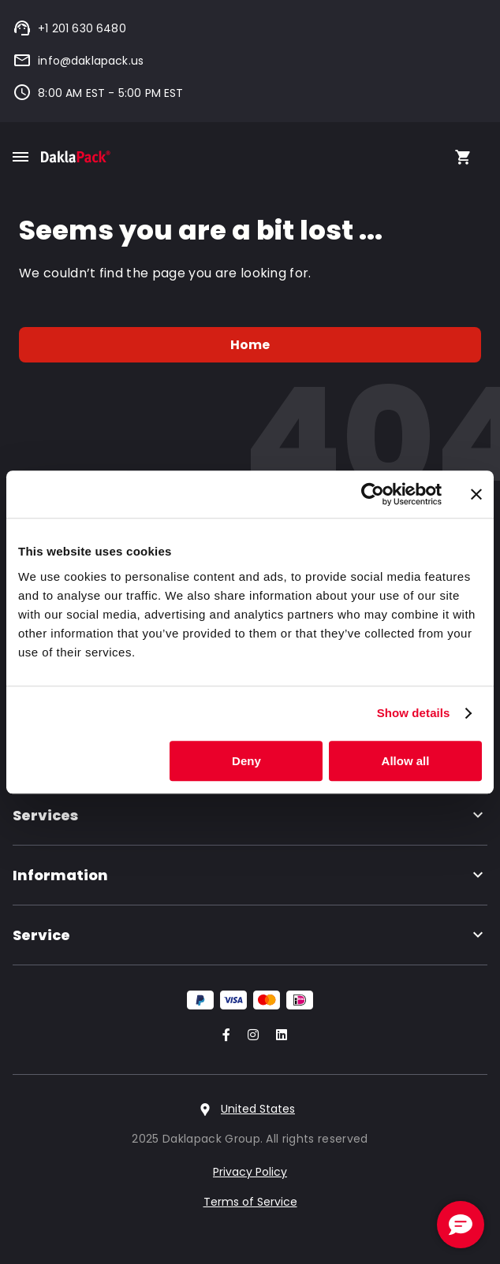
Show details (413, 712)
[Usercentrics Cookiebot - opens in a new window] (373, 494)
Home (250, 345)
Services (250, 815)
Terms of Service (250, 1201)
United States (258, 1109)
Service (250, 935)
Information (250, 875)
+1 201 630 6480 (69, 28)
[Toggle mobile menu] (20, 157)
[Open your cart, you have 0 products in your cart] (462, 156)
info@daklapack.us (78, 60)
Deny (246, 761)
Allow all (406, 761)
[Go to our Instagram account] (250, 1036)
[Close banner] (476, 494)
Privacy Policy (250, 1171)
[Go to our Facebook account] (223, 1036)
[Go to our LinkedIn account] (276, 1036)
